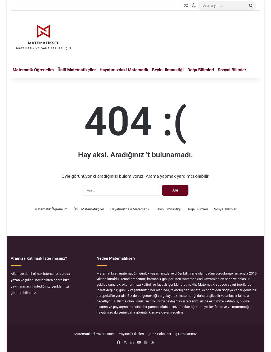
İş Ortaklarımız (185, 334)
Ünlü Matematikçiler (76, 69)
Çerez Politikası (159, 334)
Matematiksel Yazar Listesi (95, 334)
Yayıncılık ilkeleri (131, 334)
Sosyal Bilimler (232, 69)
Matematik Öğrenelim (33, 69)
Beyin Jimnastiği (168, 69)
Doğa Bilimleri (200, 69)
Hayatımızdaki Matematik (124, 69)
